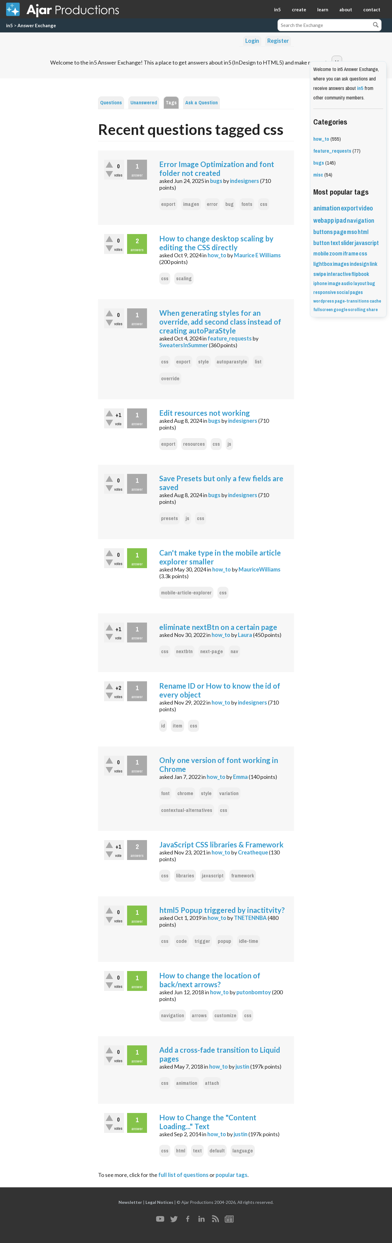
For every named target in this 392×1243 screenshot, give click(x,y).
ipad (340, 220)
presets (169, 518)
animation (186, 1083)
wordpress (323, 301)
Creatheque (253, 852)
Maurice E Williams (257, 255)
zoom (335, 253)
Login (252, 40)
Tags (171, 102)
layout (360, 283)
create (299, 9)
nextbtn (184, 651)
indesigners (244, 180)
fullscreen (323, 309)
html (180, 1151)
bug (229, 204)
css (263, 204)
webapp (323, 220)
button (321, 243)
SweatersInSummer (183, 345)
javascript (213, 875)
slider (347, 243)
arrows (199, 1015)
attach (212, 1083)
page (340, 232)
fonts (246, 204)
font (165, 793)
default (217, 1151)
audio (347, 283)
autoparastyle (232, 362)
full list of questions (183, 1174)
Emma (240, 776)
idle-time (248, 941)
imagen (191, 204)
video (366, 208)
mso (352, 232)
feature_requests (230, 338)
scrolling (357, 309)
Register (278, 40)
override (170, 378)
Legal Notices (159, 1202)
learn (322, 9)
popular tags (231, 1174)
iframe (350, 253)
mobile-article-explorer (186, 592)
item (177, 726)
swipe (319, 274)
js (229, 444)
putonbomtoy (253, 992)
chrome (185, 793)
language (242, 1151)
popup (224, 941)
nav (234, 651)
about (345, 9)
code (181, 941)
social (343, 292)
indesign (359, 264)
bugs (216, 180)
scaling (184, 278)
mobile (321, 253)
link (373, 264)
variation (229, 793)
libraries (185, 875)
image (334, 283)
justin (242, 1066)
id (163, 726)
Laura (245, 634)
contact (371, 9)
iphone (320, 283)
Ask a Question (201, 102)
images (341, 264)
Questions (111, 102)
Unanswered (143, 102)
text (197, 1151)
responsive (324, 292)
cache (375, 301)
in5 (277, 9)
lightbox (322, 264)
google (340, 309)
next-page (211, 651)
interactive (339, 274)
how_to (217, 255)
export (168, 204)
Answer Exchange (36, 25)
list (258, 362)
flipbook (360, 274)
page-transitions (352, 301)
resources (194, 444)
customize (225, 1015)
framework (242, 875)
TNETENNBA (250, 917)
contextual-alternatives (186, 810)
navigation (172, 1015)
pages (356, 292)
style (203, 362)
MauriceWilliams (260, 569)
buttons (323, 232)
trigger (202, 941)
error (212, 204)
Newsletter (130, 1202)
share (372, 309)
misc (318, 175)
